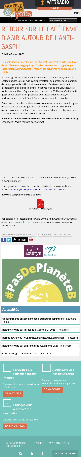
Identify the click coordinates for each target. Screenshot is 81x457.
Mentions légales (59, 443)
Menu (77, 12)
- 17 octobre (35, 329)
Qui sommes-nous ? (16, 443)
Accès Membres (14, 446)
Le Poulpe (61, 189)
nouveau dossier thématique (28, 222)
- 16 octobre (40, 337)
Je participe (13, 393)
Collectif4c (47, 189)
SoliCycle (18, 189)
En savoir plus (15, 425)
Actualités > (40, 20)
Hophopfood (31, 189)
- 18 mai (40, 320)
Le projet (38, 443)
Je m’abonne (52, 389)
